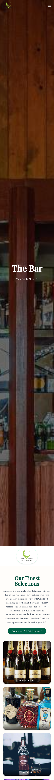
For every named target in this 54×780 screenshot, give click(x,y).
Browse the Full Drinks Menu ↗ (27, 631)
